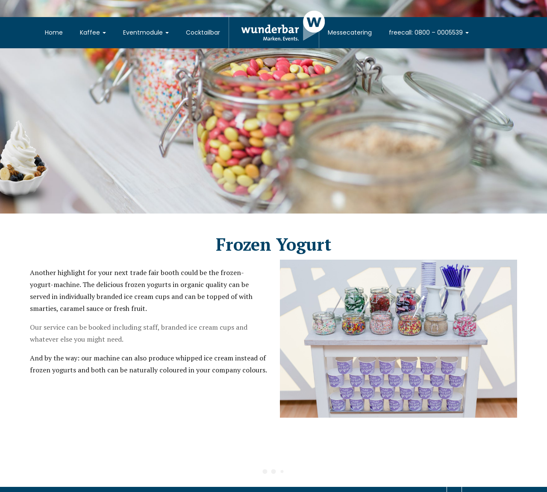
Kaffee (93, 32)
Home (54, 32)
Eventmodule (146, 32)
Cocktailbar (203, 32)
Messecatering (350, 32)
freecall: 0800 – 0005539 (429, 32)
